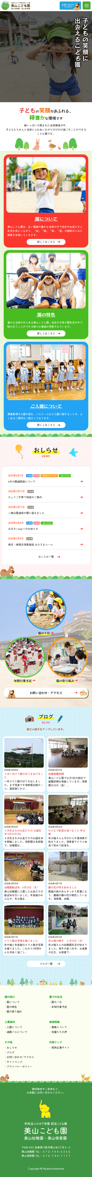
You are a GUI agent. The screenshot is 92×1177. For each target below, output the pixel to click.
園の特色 (12, 1007)
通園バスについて (17, 1032)
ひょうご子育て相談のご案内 (25, 497)
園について (13, 1002)
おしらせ (12, 1047)
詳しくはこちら (46, 242)
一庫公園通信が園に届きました (26, 513)
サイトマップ (14, 1062)
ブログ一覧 (46, 964)
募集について (59, 1027)
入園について (14, 1027)
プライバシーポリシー (20, 1066)
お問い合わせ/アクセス (20, 1057)
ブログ (10, 1052)
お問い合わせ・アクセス (46, 693)
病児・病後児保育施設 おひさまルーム (30, 544)
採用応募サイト (60, 1047)
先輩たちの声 (59, 1032)
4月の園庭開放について (21, 481)
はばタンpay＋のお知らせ (23, 529)
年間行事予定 (23, 680)
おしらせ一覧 (46, 556)
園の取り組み (65, 680)
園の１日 (44, 633)
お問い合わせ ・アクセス (68, 5)
